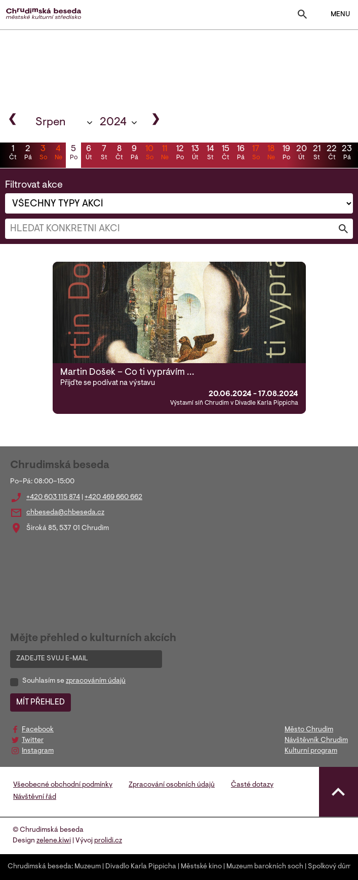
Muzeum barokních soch (264, 866)
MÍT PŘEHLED (40, 702)
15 (225, 153)
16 (240, 153)
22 (331, 153)
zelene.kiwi (53, 840)
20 (301, 153)
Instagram (38, 751)
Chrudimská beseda (39, 866)
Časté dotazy (252, 785)
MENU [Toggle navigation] (334, 14)
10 (149, 153)
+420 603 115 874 (53, 497)
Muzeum (87, 866)
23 (346, 153)
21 (316, 153)
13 (195, 153)
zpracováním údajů (96, 681)
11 (164, 153)
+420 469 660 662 (113, 497)
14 (210, 153)
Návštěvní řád (34, 797)
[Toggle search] (302, 16)
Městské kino (201, 866)
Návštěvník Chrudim (316, 740)
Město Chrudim (309, 729)
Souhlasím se (74, 681)
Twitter (33, 740)
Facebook (38, 729)
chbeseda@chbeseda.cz (65, 512)
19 (286, 153)
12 (179, 153)
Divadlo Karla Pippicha (140, 866)
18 (271, 153)
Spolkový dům (329, 866)
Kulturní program (311, 751)
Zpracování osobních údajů (172, 785)
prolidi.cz (108, 840)
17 (255, 153)
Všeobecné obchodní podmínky (62, 785)
